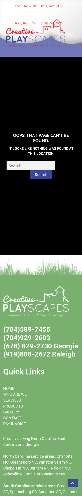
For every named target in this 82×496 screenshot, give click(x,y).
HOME (8, 388)
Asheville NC (14, 474)
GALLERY (11, 412)
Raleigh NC (60, 468)
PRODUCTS (13, 406)
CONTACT (12, 418)
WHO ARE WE (15, 394)
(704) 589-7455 (26, 6)
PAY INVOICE (14, 424)
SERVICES (12, 400)
